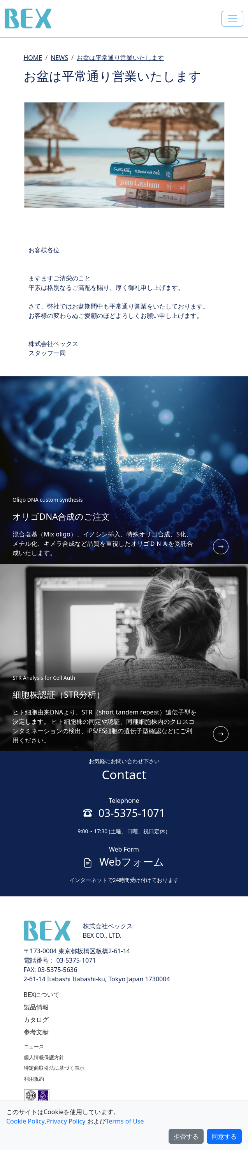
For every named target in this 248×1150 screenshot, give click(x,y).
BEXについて (42, 994)
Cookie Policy (25, 1121)
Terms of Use (125, 1121)
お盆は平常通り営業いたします (120, 57)
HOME (33, 57)
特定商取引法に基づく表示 (54, 1067)
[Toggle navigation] (232, 18)
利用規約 (34, 1078)
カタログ (36, 1019)
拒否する (186, 1136)
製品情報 (36, 1007)
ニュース (34, 1046)
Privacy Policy (65, 1121)
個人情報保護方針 (44, 1057)
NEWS (59, 57)
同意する (224, 1136)
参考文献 (36, 1032)
